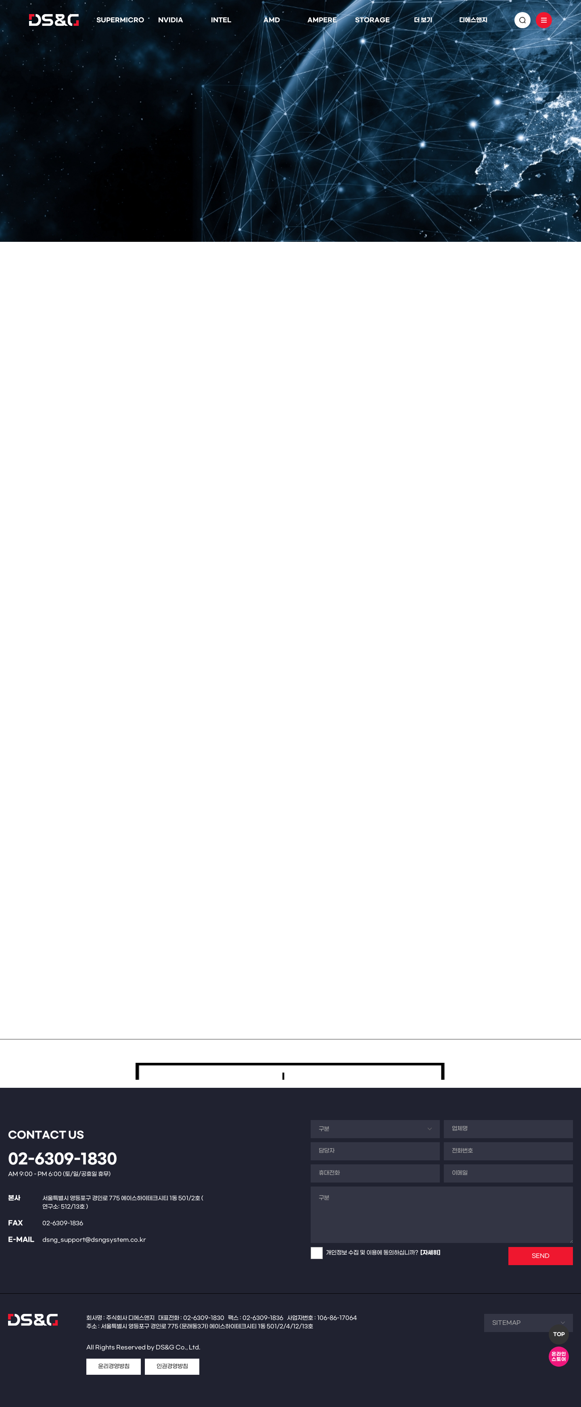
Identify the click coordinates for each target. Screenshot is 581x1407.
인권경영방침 (172, 1366)
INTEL (221, 20)
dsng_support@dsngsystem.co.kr (94, 1240)
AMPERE (322, 20)
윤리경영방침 (114, 1366)
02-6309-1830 (62, 1159)
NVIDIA (170, 20)
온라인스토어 (559, 1356)
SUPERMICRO (120, 20)
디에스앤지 (473, 20)
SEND (541, 1256)
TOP (559, 1334)
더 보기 (423, 20)
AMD (271, 20)
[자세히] (430, 1252)
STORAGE (372, 20)
